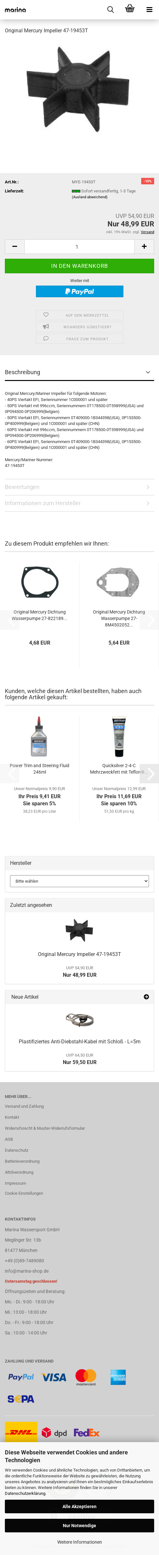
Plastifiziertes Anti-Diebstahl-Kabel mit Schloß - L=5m (80, 1041)
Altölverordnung (19, 1172)
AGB (9, 1139)
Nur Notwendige (79, 1525)
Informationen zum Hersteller (43, 503)
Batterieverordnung (22, 1161)
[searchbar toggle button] (110, 9)
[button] (14, 246)
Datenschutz (16, 1150)
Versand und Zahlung (24, 1106)
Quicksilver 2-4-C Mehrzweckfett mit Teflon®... (119, 769)
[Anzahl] (79, 246)
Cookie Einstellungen (24, 1193)
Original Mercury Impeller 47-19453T (79, 954)
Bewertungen (22, 487)
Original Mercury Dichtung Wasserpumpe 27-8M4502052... (119, 618)
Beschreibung (22, 372)
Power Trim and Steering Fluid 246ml (39, 769)
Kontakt (12, 1117)
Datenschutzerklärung (25, 1493)
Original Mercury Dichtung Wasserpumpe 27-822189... (39, 615)
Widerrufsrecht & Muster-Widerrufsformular (45, 1128)
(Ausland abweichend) (90, 197)
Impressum (15, 1183)
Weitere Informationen (79, 1542)
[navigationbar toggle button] (149, 9)
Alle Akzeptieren (79, 1506)
